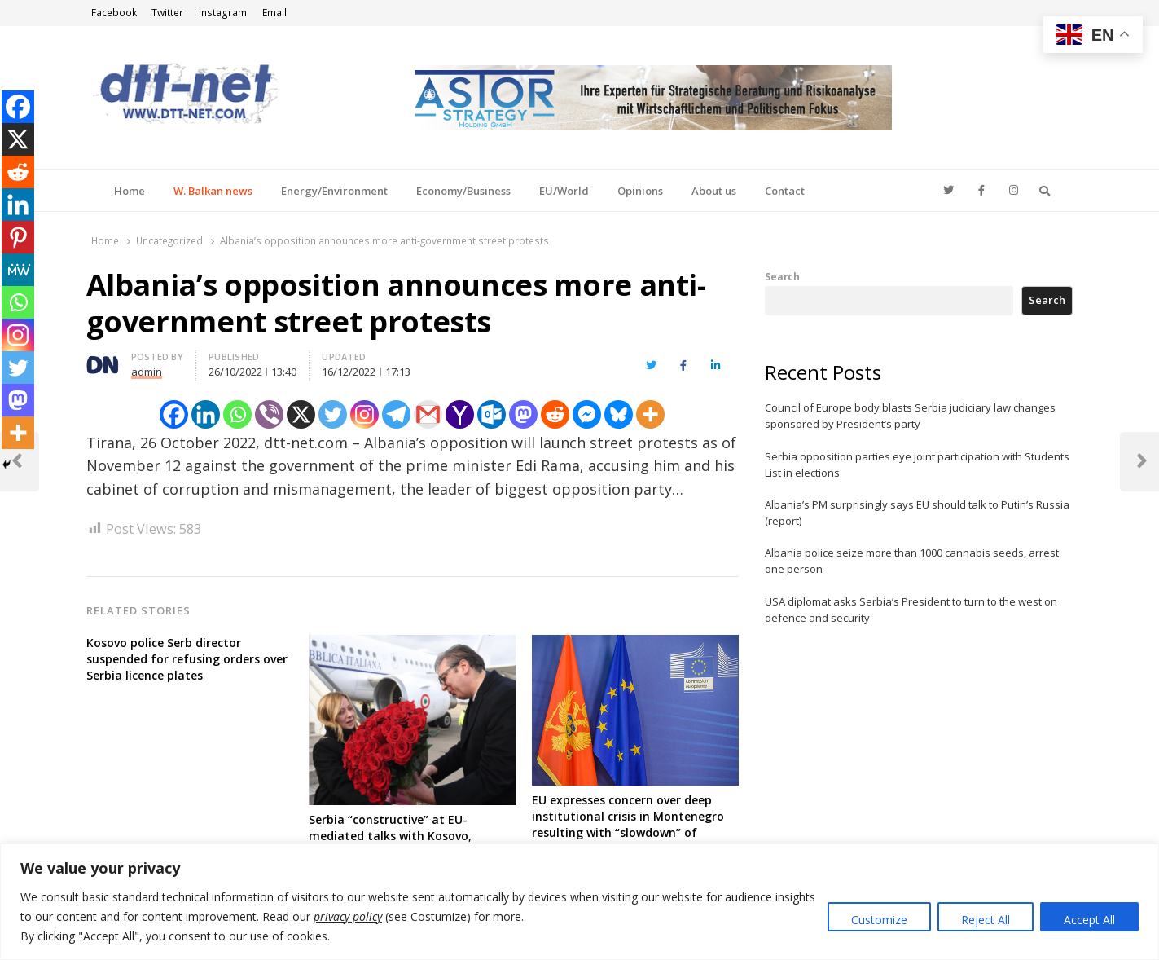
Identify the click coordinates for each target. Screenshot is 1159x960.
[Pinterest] (18, 237)
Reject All (985, 919)
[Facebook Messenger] (587, 414)
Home (129, 190)
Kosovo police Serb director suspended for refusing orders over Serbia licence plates (187, 659)
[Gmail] (428, 414)
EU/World (564, 190)
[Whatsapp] (237, 414)
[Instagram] (364, 414)
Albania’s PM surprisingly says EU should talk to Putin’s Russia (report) (917, 512)
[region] (579, 901)
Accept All (1089, 919)
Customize (879, 919)
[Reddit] (555, 414)
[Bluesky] (618, 414)
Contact (785, 190)
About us (713, 190)
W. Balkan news (212, 190)
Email (274, 13)
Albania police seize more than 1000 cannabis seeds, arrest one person (912, 560)
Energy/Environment (334, 190)
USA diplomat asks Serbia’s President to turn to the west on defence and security (911, 609)
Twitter (167, 13)
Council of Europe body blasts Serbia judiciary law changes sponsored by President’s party (910, 415)
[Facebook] (174, 414)
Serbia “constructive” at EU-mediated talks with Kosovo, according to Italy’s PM (390, 836)
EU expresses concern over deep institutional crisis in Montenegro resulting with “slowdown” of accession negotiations (628, 824)
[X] (301, 414)
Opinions (640, 190)
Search (782, 276)
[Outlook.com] (491, 414)
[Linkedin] (205, 414)
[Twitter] (332, 414)
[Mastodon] (523, 414)
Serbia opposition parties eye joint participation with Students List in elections (917, 464)
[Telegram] (396, 414)
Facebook (114, 13)
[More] (650, 414)
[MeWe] (18, 269)
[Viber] (269, 414)
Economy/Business (463, 190)
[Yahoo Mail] (460, 414)
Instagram (223, 13)
